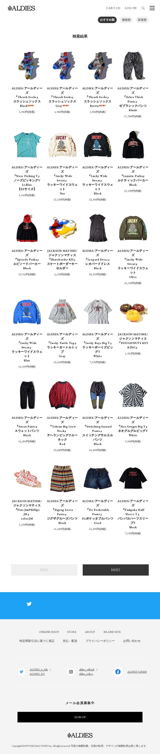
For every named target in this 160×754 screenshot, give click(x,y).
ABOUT (90, 632)
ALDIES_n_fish (39, 669)
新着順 (142, 20)
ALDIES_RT (37, 674)
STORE (71, 632)
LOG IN (130, 8)
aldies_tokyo (86, 674)
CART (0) (113, 8)
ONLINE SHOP (49, 632)
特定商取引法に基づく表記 (36, 640)
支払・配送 (70, 640)
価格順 (126, 20)
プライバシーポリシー (100, 640)
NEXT (115, 570)
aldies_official (86, 669)
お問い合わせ (132, 640)
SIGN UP (80, 717)
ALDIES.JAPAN (137, 672)
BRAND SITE (112, 632)
